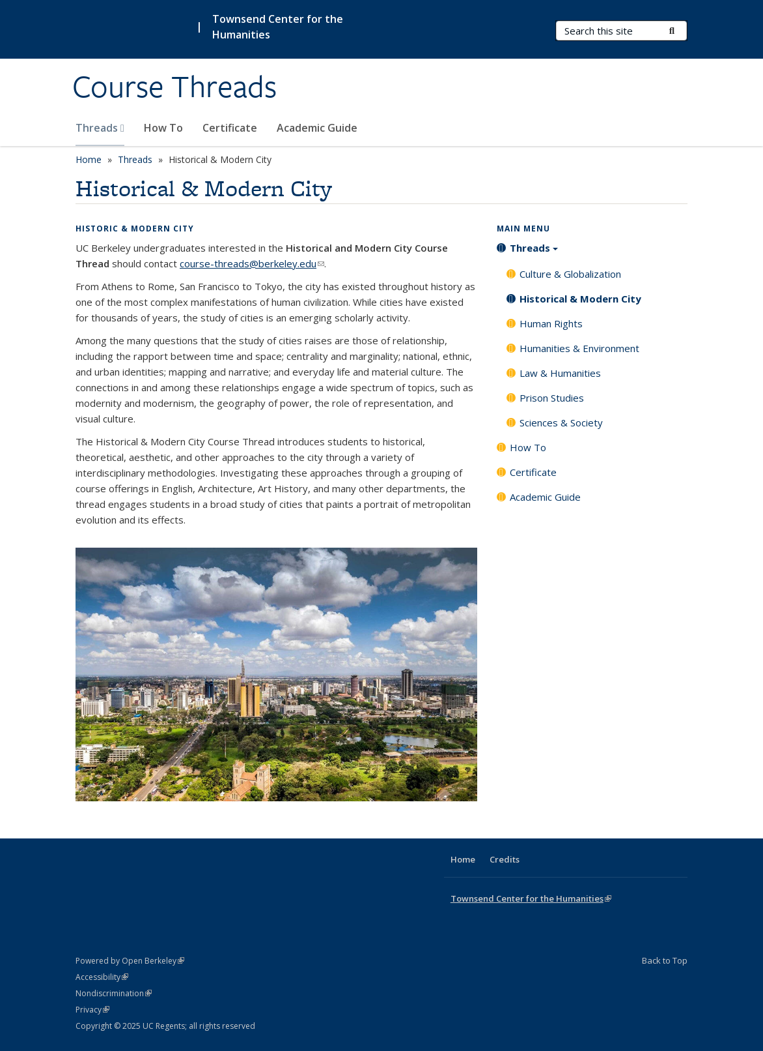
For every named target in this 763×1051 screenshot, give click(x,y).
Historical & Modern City (580, 298)
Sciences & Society (561, 422)
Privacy (92, 1009)
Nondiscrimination (114, 993)
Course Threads (174, 86)
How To (163, 128)
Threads (100, 128)
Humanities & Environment (579, 348)
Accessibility (102, 977)
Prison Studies (552, 397)
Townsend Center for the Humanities (277, 27)
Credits (505, 859)
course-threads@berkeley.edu (252, 263)
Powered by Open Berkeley (130, 960)
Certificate (229, 128)
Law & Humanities (560, 372)
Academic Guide (317, 128)
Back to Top (664, 960)
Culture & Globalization (570, 273)
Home (89, 159)
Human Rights (551, 323)
